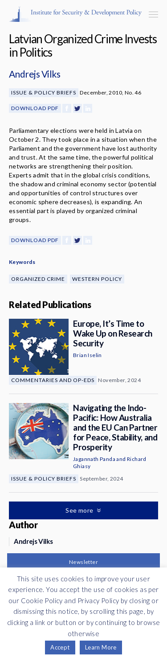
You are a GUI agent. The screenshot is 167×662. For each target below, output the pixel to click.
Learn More (101, 647)
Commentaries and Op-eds (52, 380)
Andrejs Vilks (34, 73)
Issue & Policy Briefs (43, 92)
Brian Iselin (87, 355)
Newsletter (83, 562)
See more (80, 510)
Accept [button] (59, 647)
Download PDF (35, 108)
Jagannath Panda (94, 459)
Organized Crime (38, 278)
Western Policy (97, 278)
